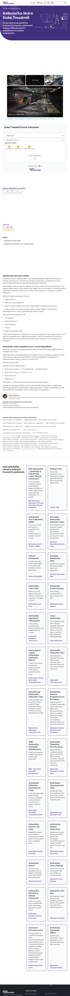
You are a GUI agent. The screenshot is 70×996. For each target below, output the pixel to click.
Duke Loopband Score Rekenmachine (48, 443)
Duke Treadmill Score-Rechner (40, 432)
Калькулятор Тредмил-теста (12, 429)
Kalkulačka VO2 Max (57, 918)
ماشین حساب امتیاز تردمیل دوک (29, 449)
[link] (10, 89)
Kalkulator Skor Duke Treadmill (11, 441)
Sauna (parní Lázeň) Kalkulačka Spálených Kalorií (36, 680)
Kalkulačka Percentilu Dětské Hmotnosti (35, 916)
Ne (18, 191)
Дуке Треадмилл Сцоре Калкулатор (30, 447)
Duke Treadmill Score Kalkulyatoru (12, 449)
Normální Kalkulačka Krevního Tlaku (57, 544)
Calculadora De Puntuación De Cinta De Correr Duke (40, 426)
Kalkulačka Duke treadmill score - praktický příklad (19, 244)
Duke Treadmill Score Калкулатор (48, 438)
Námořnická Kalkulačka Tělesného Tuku (34, 730)
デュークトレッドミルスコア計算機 (11, 436)
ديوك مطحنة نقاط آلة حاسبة (30, 429)
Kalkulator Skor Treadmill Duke (49, 436)
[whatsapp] (48, 2)
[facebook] (45, 2)
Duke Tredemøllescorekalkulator (11, 443)
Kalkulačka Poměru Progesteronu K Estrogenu (57, 730)
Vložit (33, 3)
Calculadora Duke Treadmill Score (13, 426)
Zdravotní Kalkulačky (12, 8)
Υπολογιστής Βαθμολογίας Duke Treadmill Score (50, 449)
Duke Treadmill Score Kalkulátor (12, 420)
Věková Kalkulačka (35, 576)
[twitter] (52, 2)
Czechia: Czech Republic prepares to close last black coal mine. (35, 89)
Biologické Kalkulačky (31, 993)
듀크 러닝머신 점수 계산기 (44, 445)
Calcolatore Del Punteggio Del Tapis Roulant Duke (51, 439)
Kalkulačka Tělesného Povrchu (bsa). (57, 771)
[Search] (60, 3)
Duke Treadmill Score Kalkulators (11, 447)
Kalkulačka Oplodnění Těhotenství (33, 638)
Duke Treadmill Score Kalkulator (11, 439)
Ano (7, 191)
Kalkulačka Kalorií (35, 881)
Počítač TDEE (54, 507)
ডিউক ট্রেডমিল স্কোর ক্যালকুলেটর (47, 420)
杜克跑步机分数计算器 (30, 420)
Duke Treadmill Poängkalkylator (28, 441)
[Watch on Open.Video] (16, 114)
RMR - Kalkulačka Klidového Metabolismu (35, 771)
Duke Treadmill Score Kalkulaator (34, 423)
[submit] (65, 3)
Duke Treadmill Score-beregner (29, 443)
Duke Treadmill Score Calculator (12, 423)
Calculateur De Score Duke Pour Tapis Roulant (16, 433)
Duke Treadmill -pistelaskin (44, 441)
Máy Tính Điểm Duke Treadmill (29, 445)
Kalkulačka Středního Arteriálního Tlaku (35, 812)
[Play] (54, 80)
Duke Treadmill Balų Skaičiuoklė (28, 439)
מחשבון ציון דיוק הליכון (8, 450)
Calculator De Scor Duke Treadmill (12, 438)
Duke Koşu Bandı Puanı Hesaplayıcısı (30, 436)
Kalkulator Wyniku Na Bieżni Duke (11, 445)
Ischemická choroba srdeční (12, 240)
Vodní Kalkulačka (56, 641)
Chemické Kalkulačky (50, 993)
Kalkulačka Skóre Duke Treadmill (30, 438)
